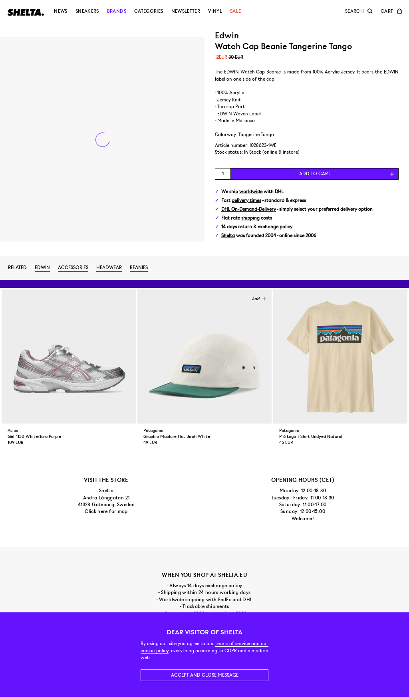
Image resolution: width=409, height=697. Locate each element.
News (60, 11)
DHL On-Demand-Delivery (248, 209)
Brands (116, 11)
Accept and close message (204, 675)
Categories (148, 11)
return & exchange (258, 227)
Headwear (109, 267)
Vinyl (215, 11)
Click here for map (106, 511)
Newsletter (186, 11)
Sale (235, 11)
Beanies (139, 267)
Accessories (73, 267)
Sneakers (87, 11)
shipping (250, 218)
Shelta (228, 235)
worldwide (250, 191)
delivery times (246, 200)
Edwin (42, 267)
